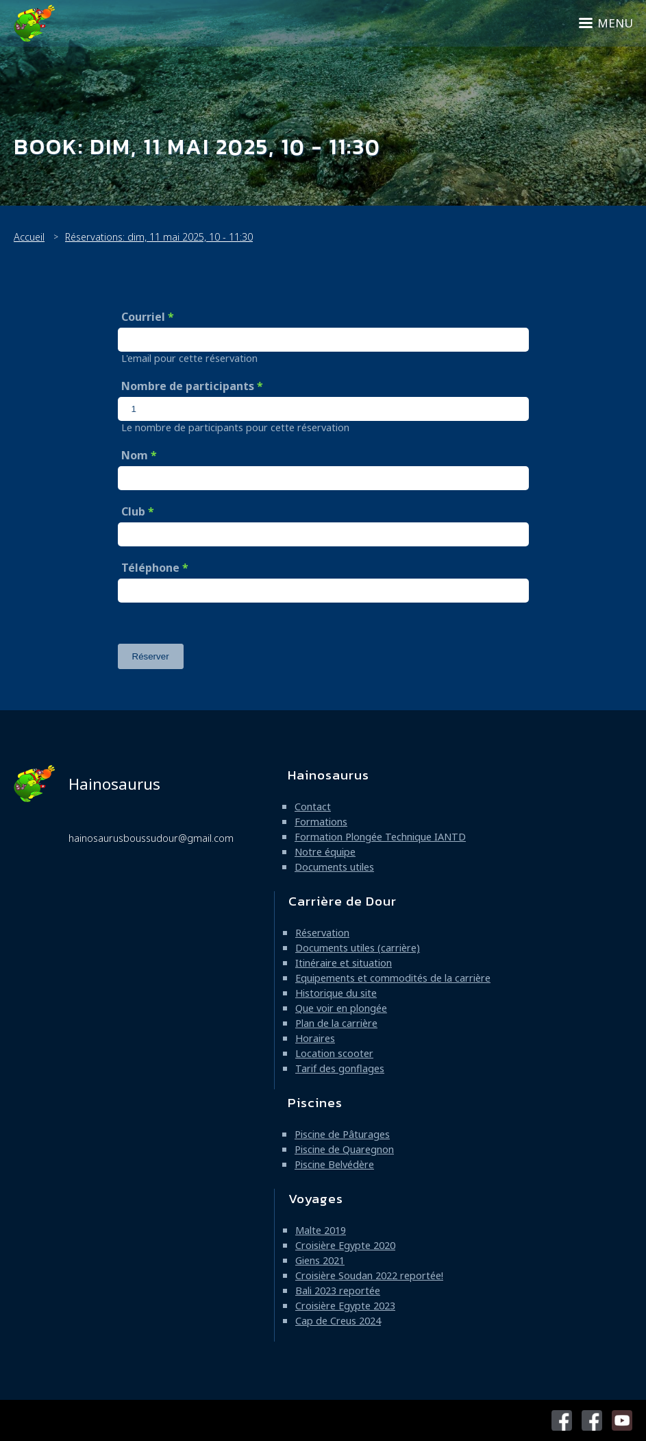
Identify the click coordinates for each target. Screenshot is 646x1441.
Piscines (315, 1103)
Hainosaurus (87, 783)
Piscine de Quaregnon (344, 1149)
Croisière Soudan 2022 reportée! (369, 1275)
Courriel (143, 316)
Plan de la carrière (336, 1023)
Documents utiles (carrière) (357, 947)
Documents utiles (334, 866)
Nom (134, 455)
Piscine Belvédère (334, 1164)
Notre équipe (325, 851)
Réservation (322, 932)
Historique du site (336, 993)
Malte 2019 (320, 1230)
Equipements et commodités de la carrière (392, 977)
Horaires (315, 1038)
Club (133, 511)
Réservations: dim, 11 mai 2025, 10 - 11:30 (159, 236)
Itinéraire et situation (343, 962)
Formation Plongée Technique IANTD (380, 836)
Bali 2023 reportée (337, 1290)
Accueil (29, 236)
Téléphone (150, 567)
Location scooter (334, 1053)
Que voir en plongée (341, 1008)
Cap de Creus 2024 (338, 1320)
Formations (321, 821)
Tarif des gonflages (339, 1068)
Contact (313, 806)
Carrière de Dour (342, 901)
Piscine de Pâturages (342, 1134)
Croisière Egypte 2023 (345, 1305)
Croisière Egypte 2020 (345, 1245)
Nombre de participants (187, 385)
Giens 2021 (320, 1260)
